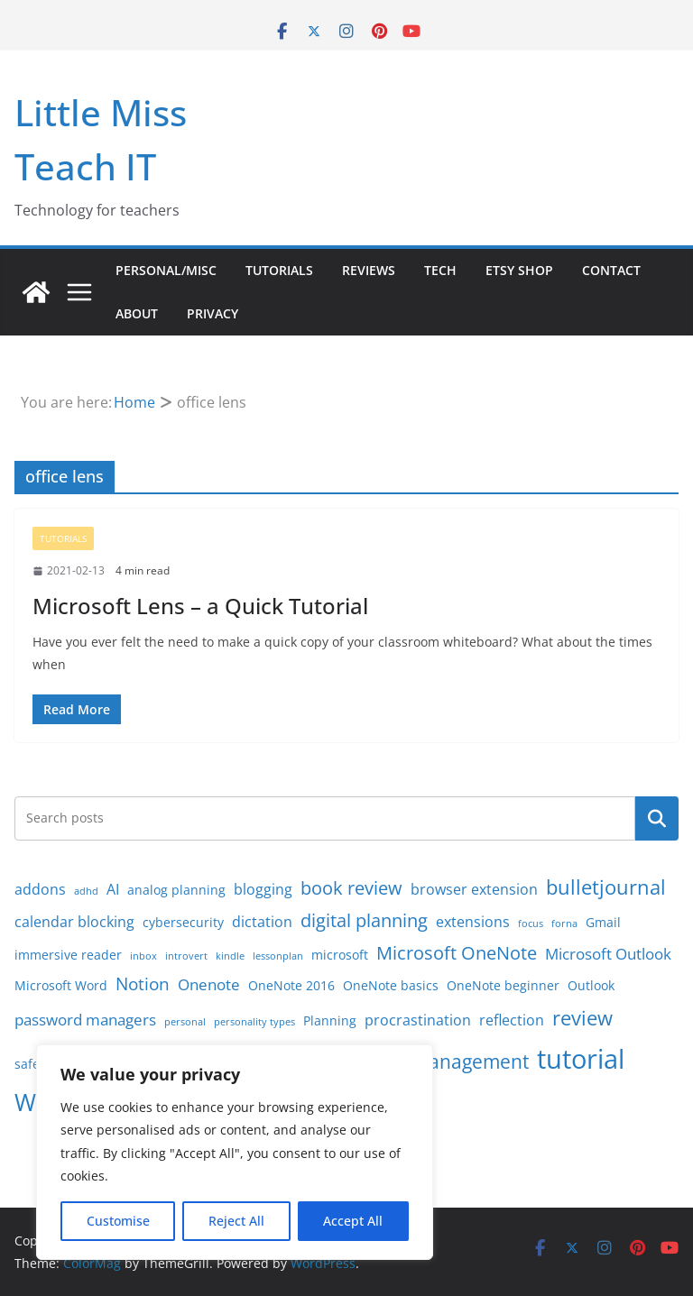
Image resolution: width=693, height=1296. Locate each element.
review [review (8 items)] (582, 1018)
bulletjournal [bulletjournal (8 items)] (606, 887)
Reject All (236, 1220)
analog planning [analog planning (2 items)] (176, 889)
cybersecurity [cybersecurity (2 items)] (183, 922)
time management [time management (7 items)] (448, 1061)
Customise (118, 1220)
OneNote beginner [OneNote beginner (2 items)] (503, 985)
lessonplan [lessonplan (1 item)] (278, 956)
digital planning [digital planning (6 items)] (364, 920)
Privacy (212, 313)
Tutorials (279, 270)
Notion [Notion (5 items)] (143, 984)
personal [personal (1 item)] (185, 1022)
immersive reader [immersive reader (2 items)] (68, 954)
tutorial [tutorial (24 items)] (580, 1059)
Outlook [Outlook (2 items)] (591, 985)
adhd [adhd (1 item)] (86, 891)
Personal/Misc (166, 270)
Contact (611, 270)
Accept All (353, 1220)
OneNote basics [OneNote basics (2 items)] (391, 985)
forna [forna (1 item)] (564, 923)
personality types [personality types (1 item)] (254, 1022)
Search (657, 818)
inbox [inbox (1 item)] (143, 956)
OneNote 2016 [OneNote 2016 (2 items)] (291, 985)
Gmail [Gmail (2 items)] (603, 922)
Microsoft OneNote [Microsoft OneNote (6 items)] (456, 953)
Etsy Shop (519, 270)
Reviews (368, 270)
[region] (234, 1152)
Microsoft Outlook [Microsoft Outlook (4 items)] (608, 953)
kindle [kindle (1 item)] (230, 956)
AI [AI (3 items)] (112, 889)
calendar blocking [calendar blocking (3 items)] (74, 922)
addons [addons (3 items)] (40, 889)
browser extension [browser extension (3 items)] (474, 889)
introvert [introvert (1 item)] (186, 956)
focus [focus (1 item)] (530, 923)
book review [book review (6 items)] (351, 888)
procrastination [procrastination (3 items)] (418, 1020)
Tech (440, 270)
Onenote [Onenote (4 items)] (209, 984)
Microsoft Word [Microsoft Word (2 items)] (60, 985)
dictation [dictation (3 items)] (262, 922)
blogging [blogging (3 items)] (263, 889)
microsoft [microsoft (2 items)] (339, 954)
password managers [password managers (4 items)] (85, 1019)
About (137, 313)
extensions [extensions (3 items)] (473, 922)
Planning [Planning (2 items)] (329, 1020)
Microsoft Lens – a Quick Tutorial (200, 605)
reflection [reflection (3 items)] (511, 1020)
